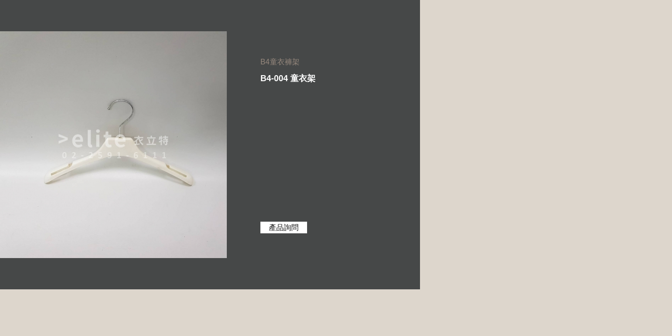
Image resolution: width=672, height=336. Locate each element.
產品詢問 (284, 227)
